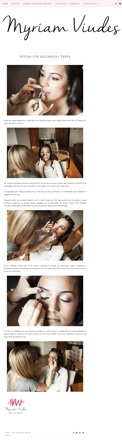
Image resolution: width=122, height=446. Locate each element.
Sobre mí (75, 4)
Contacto (60, 4)
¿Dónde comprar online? (37, 4)
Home (5, 4)
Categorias (91, 4)
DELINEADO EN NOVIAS (22, 433)
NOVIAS (8, 435)
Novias (16, 4)
